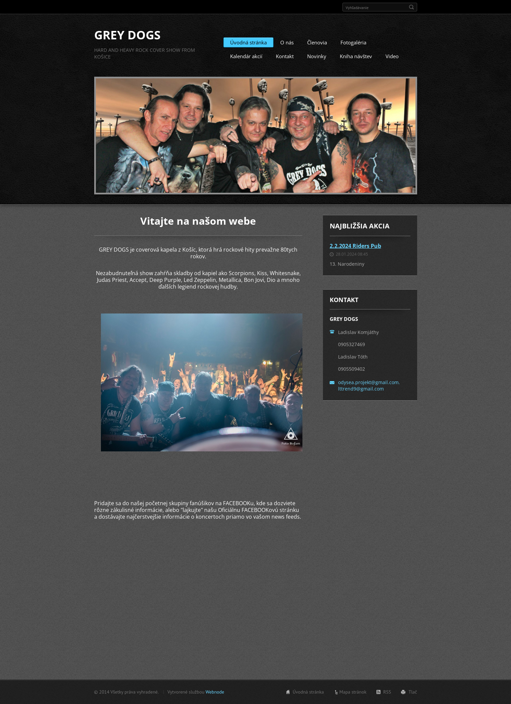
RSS (387, 692)
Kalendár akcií (246, 56)
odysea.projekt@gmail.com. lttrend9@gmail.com (369, 385)
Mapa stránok (353, 692)
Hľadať (411, 7)
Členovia (317, 42)
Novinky (316, 56)
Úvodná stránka (248, 42)
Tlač (412, 692)
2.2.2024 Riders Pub (355, 246)
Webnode (215, 692)
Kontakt (285, 56)
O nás (287, 42)
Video (392, 56)
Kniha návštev (356, 56)
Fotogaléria (353, 42)
